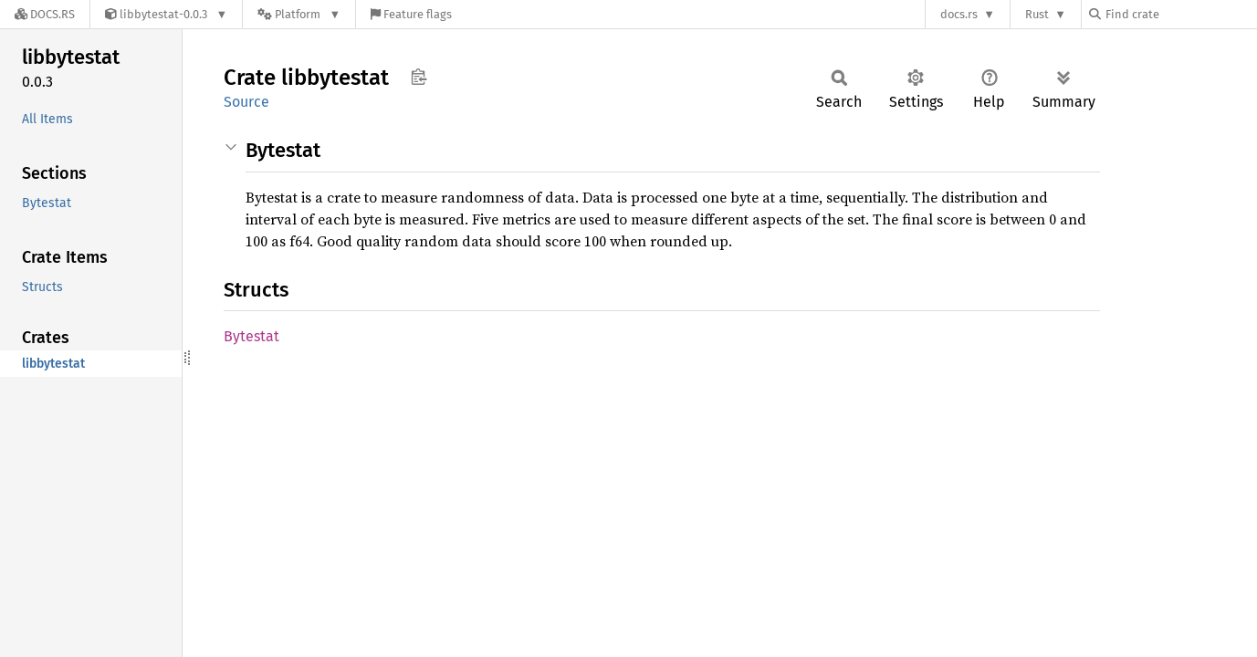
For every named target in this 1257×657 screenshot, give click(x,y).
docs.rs (959, 14)
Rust (1037, 14)
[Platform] (299, 14)
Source (246, 101)
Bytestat (251, 336)
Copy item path (418, 76)
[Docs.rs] (44, 14)
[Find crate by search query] (1180, 14)
